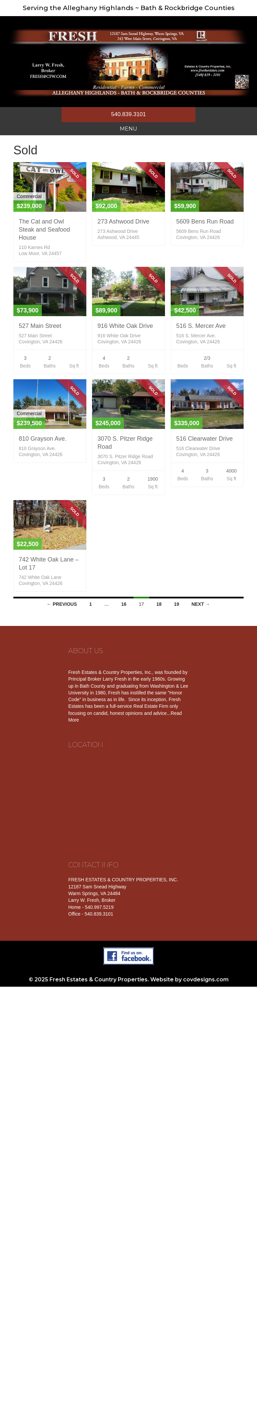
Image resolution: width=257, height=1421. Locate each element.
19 (176, 604)
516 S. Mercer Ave (201, 326)
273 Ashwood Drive (123, 221)
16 (123, 604)
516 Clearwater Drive (204, 438)
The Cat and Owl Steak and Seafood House (44, 229)
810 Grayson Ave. (43, 438)
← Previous (62, 604)
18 (159, 604)
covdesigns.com (206, 979)
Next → (200, 604)
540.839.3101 (128, 114)
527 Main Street (40, 326)
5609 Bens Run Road (205, 221)
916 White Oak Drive (125, 326)
